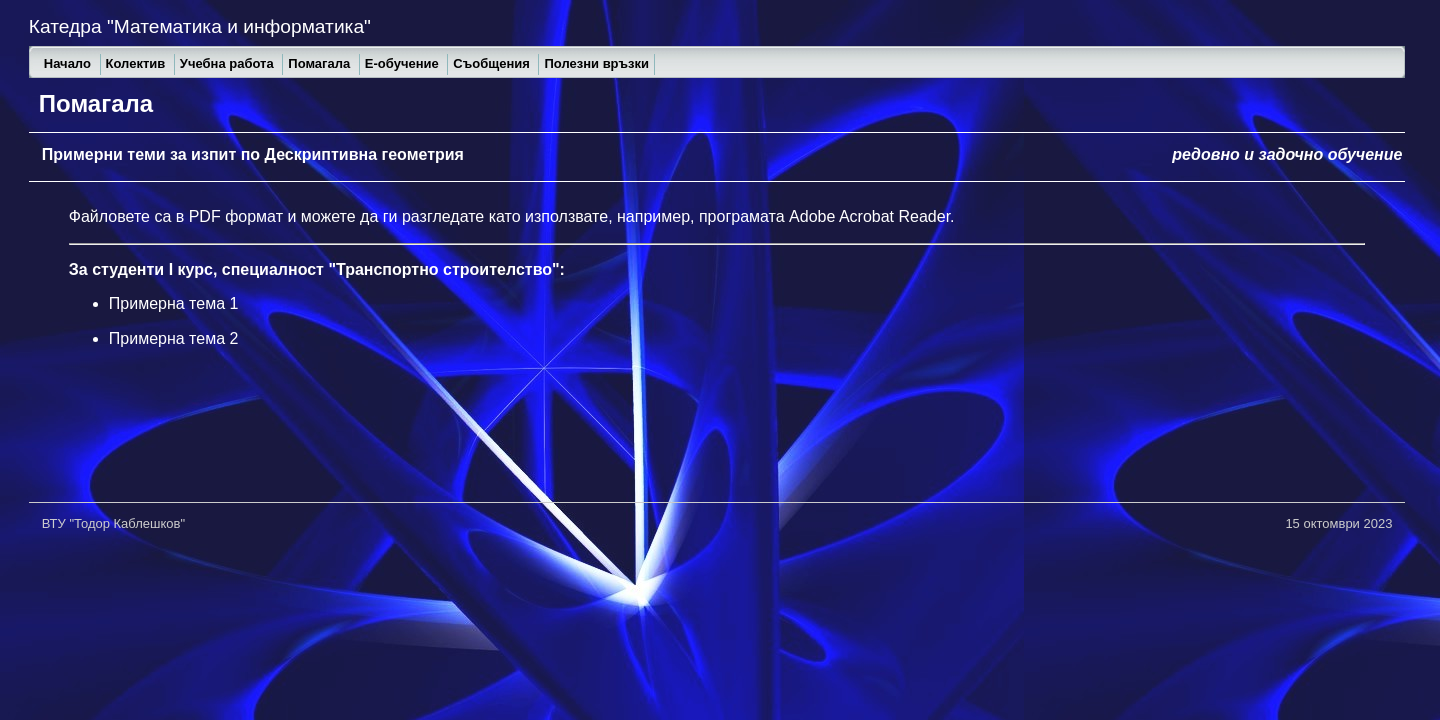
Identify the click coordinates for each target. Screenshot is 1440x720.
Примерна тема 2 (174, 338)
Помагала (321, 63)
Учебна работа (228, 63)
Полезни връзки (596, 63)
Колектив (137, 63)
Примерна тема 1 (174, 303)
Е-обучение (404, 63)
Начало (69, 63)
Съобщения (493, 63)
